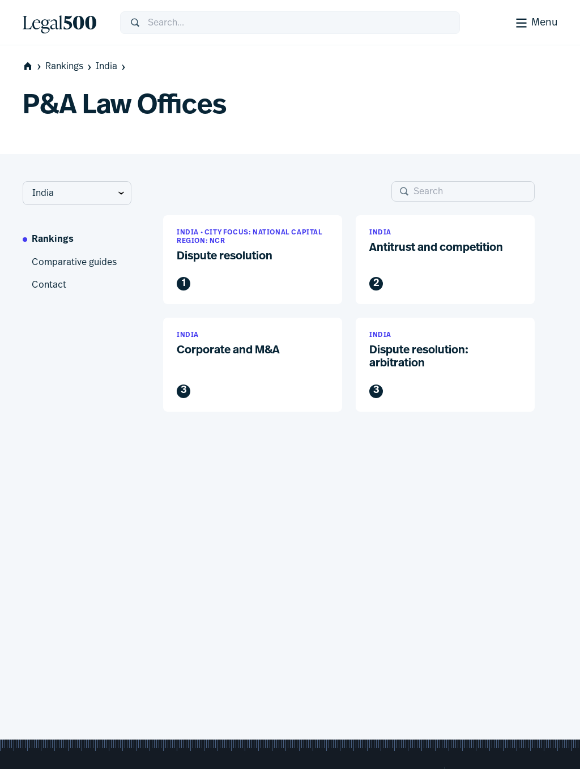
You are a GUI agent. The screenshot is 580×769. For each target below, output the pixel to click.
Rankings (69, 66)
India (111, 66)
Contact (49, 284)
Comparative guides (74, 262)
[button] (253, 260)
